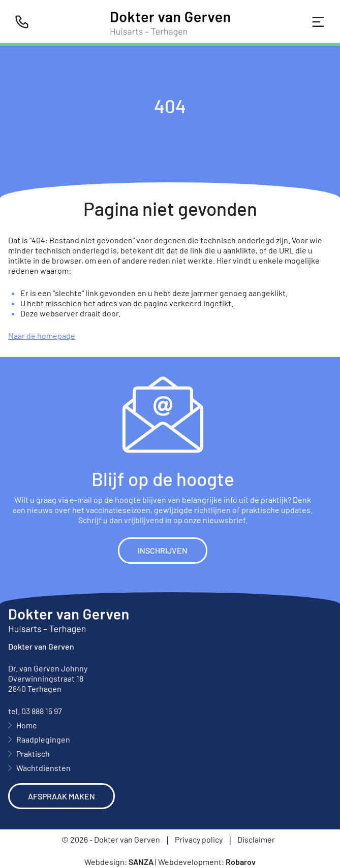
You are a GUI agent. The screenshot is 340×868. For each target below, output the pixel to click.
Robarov (241, 861)
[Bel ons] (22, 22)
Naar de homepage (41, 335)
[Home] (170, 21)
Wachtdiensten (43, 768)
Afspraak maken (61, 796)
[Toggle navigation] (318, 22)
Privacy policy (199, 839)
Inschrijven (163, 550)
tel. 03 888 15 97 (35, 711)
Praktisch (33, 753)
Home (26, 725)
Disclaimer (256, 839)
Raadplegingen (43, 739)
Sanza (141, 861)
